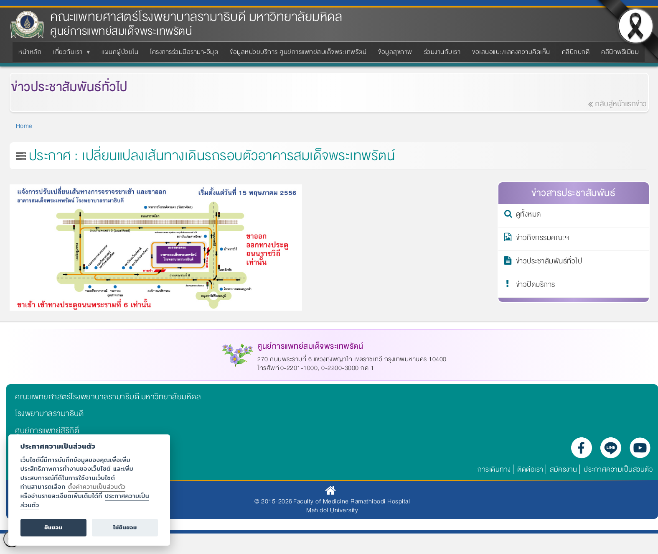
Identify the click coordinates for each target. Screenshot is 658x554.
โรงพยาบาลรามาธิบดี (49, 413)
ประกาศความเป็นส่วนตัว (618, 469)
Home (24, 125)
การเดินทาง (494, 469)
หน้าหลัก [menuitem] (29, 51)
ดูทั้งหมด (528, 215)
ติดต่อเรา (530, 469)
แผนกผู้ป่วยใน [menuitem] (120, 51)
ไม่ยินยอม (125, 527)
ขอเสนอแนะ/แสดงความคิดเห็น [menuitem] (511, 51)
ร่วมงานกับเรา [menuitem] (442, 51)
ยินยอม (53, 527)
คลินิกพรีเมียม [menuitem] (620, 51)
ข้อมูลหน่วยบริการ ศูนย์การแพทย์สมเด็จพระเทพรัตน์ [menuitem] (298, 51)
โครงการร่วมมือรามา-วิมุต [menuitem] (184, 51)
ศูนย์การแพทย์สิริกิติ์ (47, 430)
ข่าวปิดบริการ (535, 286)
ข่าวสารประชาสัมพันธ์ (573, 193)
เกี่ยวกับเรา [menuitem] (69, 54)
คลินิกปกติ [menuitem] (576, 51)
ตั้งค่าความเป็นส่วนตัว (97, 486)
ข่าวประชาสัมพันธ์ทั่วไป (549, 262)
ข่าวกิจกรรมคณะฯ (542, 239)
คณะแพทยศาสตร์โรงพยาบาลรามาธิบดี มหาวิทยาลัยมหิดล (196, 17)
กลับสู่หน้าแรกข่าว (623, 104)
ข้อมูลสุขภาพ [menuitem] (395, 51)
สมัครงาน (563, 469)
